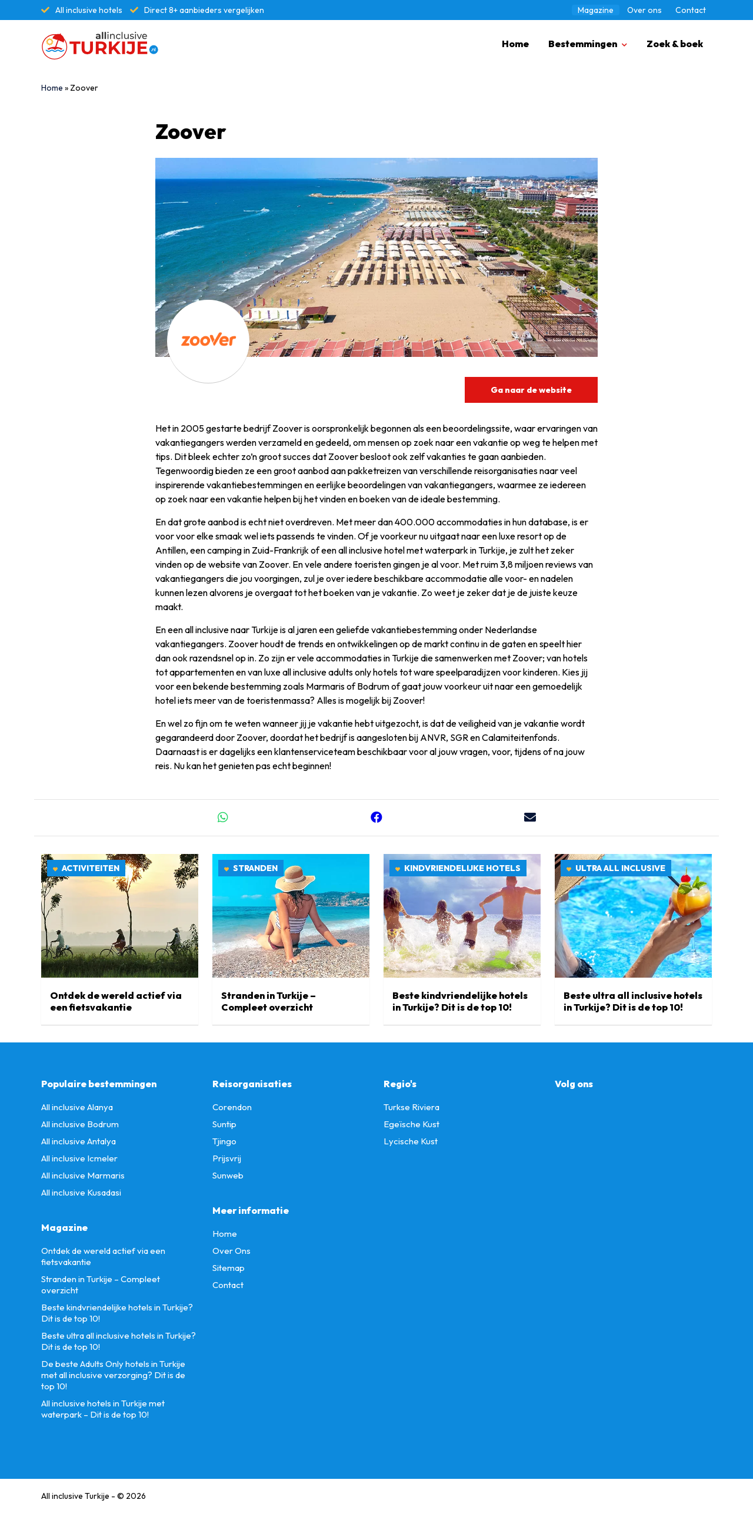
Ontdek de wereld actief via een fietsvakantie (116, 1001)
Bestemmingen (582, 43)
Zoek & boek (675, 43)
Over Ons (231, 1250)
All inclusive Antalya (78, 1141)
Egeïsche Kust (411, 1124)
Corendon (232, 1107)
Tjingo (224, 1141)
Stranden (255, 868)
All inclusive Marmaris (83, 1175)
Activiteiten (90, 868)
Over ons (644, 10)
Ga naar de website (531, 390)
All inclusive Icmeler (79, 1158)
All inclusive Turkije (75, 1496)
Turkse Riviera (411, 1107)
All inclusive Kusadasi (81, 1192)
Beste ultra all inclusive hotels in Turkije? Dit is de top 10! (633, 1001)
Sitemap (228, 1267)
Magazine (596, 10)
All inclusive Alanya (77, 1107)
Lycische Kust (411, 1141)
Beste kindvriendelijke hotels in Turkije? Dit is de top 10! (460, 1001)
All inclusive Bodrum (80, 1124)
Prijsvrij (226, 1158)
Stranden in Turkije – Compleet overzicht (268, 1001)
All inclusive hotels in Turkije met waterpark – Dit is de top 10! (103, 1409)
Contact (690, 10)
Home (515, 43)
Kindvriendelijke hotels (462, 868)
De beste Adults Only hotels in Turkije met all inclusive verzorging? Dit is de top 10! (113, 1375)
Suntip (224, 1124)
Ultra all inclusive (620, 868)
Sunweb (228, 1175)
